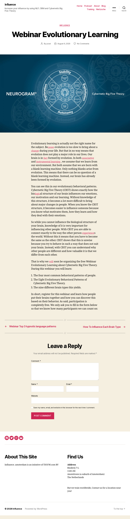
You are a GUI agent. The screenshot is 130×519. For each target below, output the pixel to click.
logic (37, 194)
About (97, 6)
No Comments (83, 44)
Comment (36, 365)
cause (51, 147)
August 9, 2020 (63, 44)
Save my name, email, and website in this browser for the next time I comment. (64, 411)
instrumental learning (49, 162)
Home (79, 6)
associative (88, 158)
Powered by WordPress (36, 512)
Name (34, 388)
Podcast (88, 6)
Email (69, 388)
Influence (10, 4)
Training (90, 9)
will (51, 262)
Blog (104, 6)
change (35, 151)
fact (46, 158)
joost (48, 44)
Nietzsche (101, 9)
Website (34, 399)
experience (88, 233)
